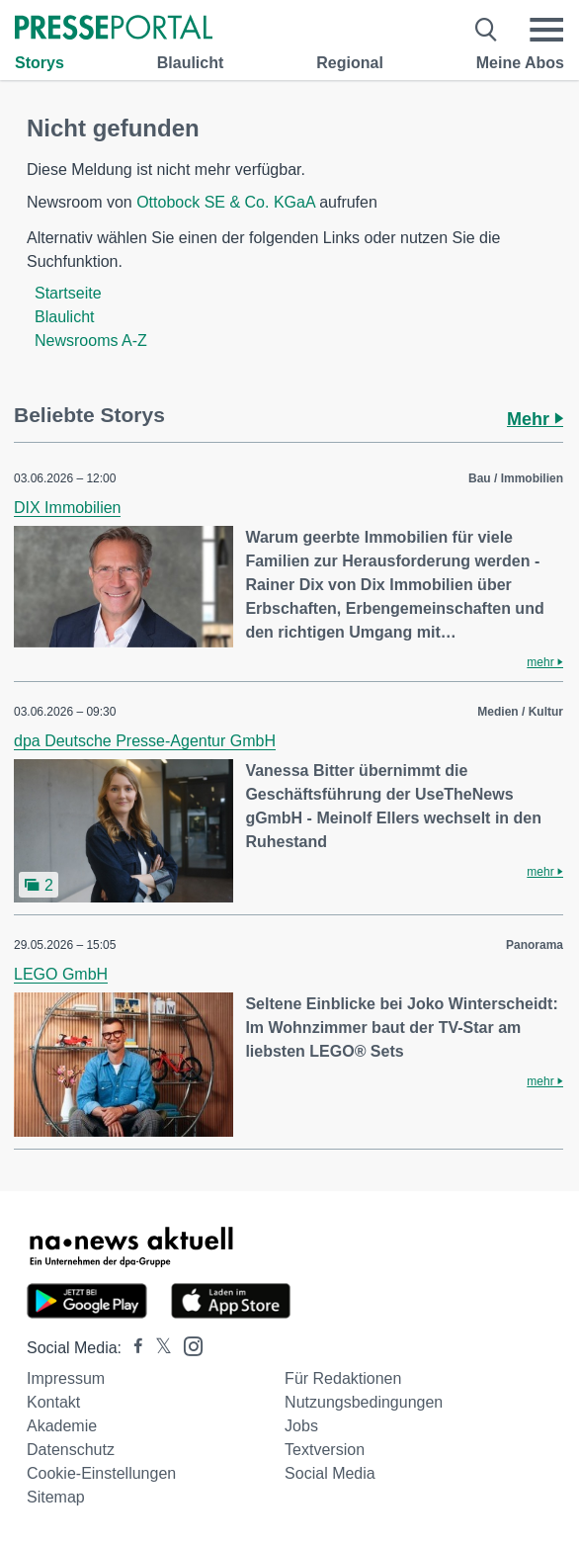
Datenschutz (71, 1449)
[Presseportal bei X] (157, 1347)
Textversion (325, 1449)
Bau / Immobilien (515, 478)
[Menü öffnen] (546, 29)
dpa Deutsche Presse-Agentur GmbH (145, 740)
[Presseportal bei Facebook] (132, 1347)
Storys (39, 62)
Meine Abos (520, 62)
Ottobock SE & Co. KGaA (225, 202)
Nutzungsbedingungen (364, 1402)
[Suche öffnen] (486, 29)
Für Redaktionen (343, 1378)
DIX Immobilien (67, 507)
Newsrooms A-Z (91, 340)
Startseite (68, 293)
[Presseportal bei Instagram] (187, 1344)
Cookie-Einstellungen (101, 1473)
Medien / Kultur (520, 712)
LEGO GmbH (61, 974)
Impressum (66, 1378)
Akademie (62, 1425)
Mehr (535, 419)
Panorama (534, 945)
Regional (349, 62)
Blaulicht (190, 62)
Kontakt (53, 1402)
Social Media (330, 1473)
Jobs (301, 1425)
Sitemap (56, 1497)
